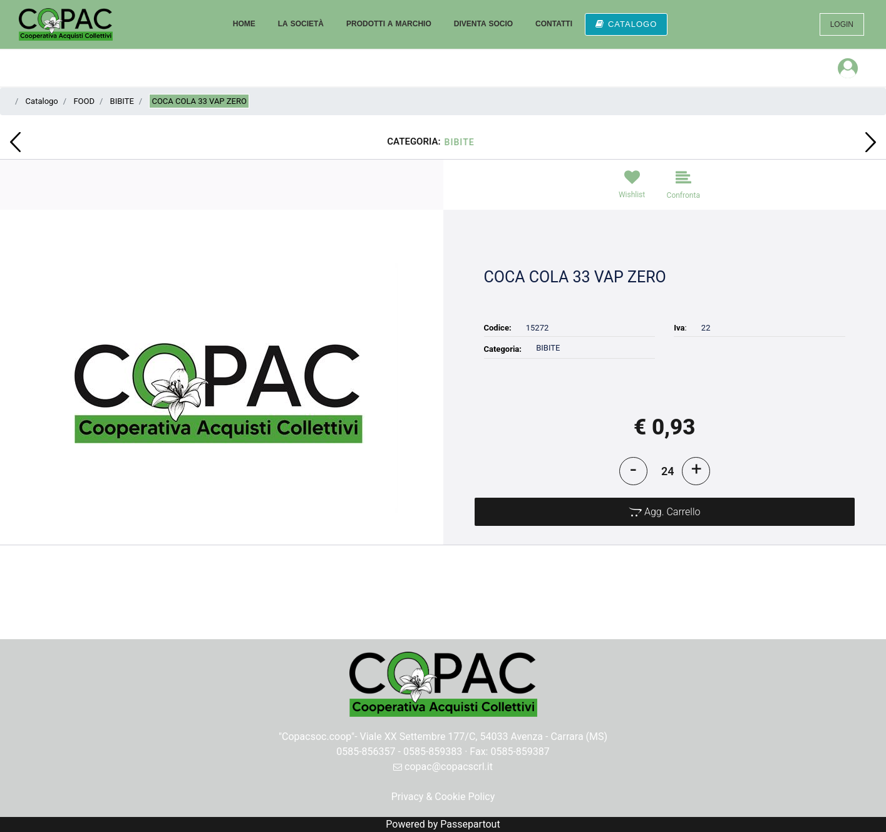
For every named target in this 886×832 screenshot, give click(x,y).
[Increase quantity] (696, 471)
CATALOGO (626, 24)
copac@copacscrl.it (443, 767)
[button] (221, 387)
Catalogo (42, 101)
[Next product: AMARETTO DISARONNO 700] (871, 142)
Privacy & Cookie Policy (443, 797)
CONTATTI (553, 23)
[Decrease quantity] (633, 471)
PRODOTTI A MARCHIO (388, 23)
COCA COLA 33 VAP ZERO (199, 101)
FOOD (84, 101)
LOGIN (841, 24)
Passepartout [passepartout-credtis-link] (470, 824)
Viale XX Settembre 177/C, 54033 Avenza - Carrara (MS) (484, 736)
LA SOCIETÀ (301, 23)
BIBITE (122, 101)
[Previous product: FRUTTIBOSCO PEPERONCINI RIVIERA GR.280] (15, 142)
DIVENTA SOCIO (483, 23)
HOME (244, 23)
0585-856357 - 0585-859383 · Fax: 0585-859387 (443, 752)
